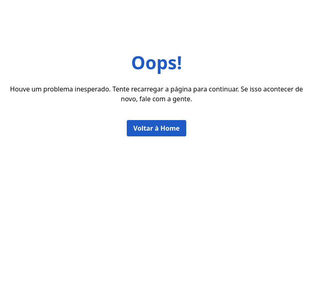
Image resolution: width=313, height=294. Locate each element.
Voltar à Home (156, 128)
